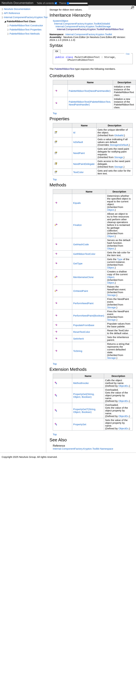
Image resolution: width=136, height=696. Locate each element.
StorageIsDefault (119, 144)
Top (55, 113)
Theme (62, 3)
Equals (77, 203)
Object (110, 209)
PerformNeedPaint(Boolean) (88, 315)
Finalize (77, 225)
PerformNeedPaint (83, 303)
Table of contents (45, 3)
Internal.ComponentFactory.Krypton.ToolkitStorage (83, 26)
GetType (78, 263)
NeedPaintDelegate (84, 164)
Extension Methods (68, 369)
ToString (77, 351)
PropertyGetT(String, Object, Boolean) (84, 410)
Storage (118, 157)
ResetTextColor (81, 331)
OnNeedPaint (80, 291)
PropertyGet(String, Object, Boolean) (83, 395)
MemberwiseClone (83, 277)
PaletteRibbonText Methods (25, 33)
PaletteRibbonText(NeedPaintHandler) (90, 90)
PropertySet (79, 424)
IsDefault (78, 142)
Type (120, 259)
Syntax (56, 45)
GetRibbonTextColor (84, 254)
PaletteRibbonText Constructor (26, 25)
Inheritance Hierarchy (70, 15)
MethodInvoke (81, 383)
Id (74, 132)
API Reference (12, 13)
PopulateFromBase (83, 325)
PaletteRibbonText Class (21, 21)
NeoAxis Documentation (17, 9)
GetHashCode (81, 244)
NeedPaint (79, 153)
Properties (59, 118)
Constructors (61, 75)
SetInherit (78, 338)
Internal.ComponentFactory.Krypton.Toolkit (26, 17)
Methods (57, 184)
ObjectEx (123, 385)
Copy (128, 54)
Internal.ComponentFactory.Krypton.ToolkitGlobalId (82, 23)
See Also (58, 439)
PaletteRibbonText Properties (25, 29)
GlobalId (119, 135)
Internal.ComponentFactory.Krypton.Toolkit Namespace (83, 448)
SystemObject (60, 20)
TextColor (78, 172)
